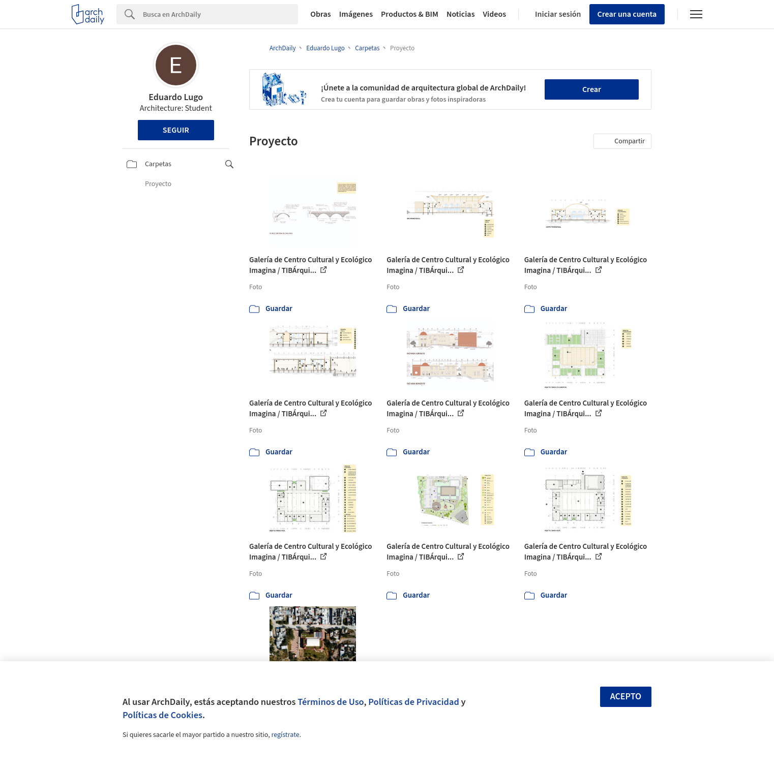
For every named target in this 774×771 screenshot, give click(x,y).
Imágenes (356, 14)
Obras (320, 14)
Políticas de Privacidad (413, 701)
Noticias (460, 14)
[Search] (220, 14)
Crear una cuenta (627, 14)
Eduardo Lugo (175, 97)
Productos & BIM (409, 14)
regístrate (285, 735)
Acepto (626, 696)
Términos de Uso (330, 701)
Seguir (176, 130)
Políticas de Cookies (162, 715)
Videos (495, 14)
